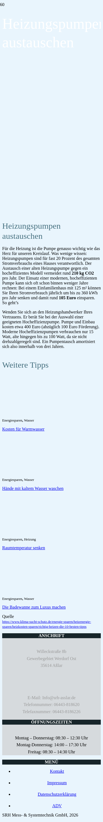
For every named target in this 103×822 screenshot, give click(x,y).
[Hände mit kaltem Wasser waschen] (32, 473)
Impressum (57, 782)
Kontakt (57, 771)
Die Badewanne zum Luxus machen (34, 607)
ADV (57, 805)
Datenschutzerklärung (57, 794)
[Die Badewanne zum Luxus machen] (32, 592)
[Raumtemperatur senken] (32, 532)
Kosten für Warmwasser (23, 429)
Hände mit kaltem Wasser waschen (32, 488)
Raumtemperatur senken (23, 547)
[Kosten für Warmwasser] (32, 413)
